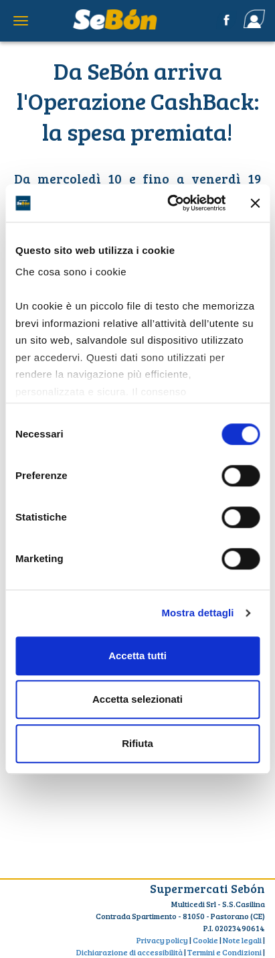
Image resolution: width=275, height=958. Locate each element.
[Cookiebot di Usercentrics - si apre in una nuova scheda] (169, 203)
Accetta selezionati (137, 699)
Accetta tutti (137, 655)
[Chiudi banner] (255, 203)
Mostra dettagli (197, 612)
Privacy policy (162, 940)
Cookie (205, 940)
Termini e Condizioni (224, 952)
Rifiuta (137, 743)
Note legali (242, 940)
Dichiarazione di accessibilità (129, 952)
